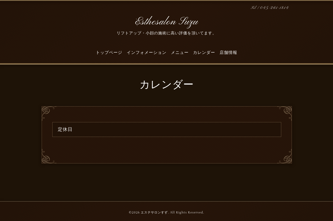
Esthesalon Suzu (166, 21)
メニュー (180, 52)
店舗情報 (228, 52)
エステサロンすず (154, 212)
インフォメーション (146, 52)
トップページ (109, 52)
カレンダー (204, 52)
